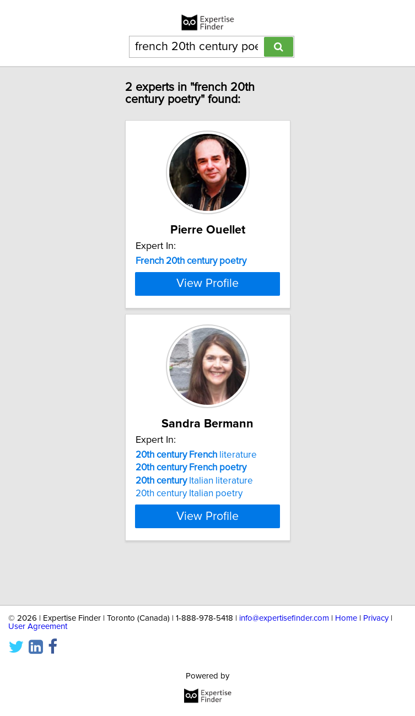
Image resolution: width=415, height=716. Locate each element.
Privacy (376, 618)
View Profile (207, 322)
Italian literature (194, 519)
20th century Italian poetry (189, 532)
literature (196, 493)
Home (346, 618)
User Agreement (37, 626)
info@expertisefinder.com (284, 618)
